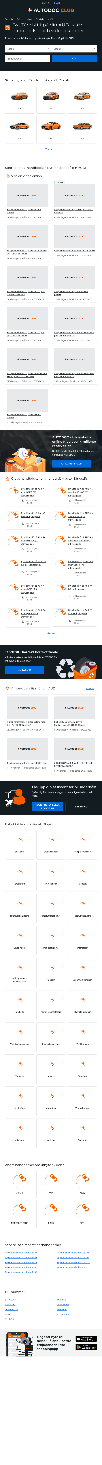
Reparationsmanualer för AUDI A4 (21, 1252)
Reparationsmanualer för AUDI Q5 (73, 1267)
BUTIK (45, 3)
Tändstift (40, 19)
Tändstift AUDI (73, 464)
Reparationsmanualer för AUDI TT (21, 1262)
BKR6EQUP (10, 1299)
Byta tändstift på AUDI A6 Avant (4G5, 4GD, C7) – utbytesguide (80, 492)
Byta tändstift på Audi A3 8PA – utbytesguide (33, 515)
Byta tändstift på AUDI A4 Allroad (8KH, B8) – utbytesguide (33, 589)
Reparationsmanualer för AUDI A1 (21, 1272)
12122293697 (63, 1314)
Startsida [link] (9, 19)
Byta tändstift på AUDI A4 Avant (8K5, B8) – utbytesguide (33, 492)
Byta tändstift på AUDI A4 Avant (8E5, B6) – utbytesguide (33, 613)
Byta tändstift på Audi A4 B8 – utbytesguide (80, 587)
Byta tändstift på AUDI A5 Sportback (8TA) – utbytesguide (80, 565)
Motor (29, 19)
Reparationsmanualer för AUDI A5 (73, 1257)
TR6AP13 (61, 1299)
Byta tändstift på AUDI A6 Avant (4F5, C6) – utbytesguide (80, 516)
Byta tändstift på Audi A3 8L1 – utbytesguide (80, 612)
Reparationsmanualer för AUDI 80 (21, 1267)
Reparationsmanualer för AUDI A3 (21, 1257)
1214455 (9, 1319)
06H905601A (11, 1309)
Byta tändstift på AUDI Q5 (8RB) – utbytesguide (33, 563)
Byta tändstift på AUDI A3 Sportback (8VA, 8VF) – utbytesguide (80, 540)
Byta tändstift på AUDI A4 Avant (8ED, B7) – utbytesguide (33, 540)
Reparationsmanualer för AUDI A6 (73, 1252)
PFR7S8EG (10, 1304)
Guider (20, 19)
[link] (27, 201)
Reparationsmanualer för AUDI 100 (73, 1262)
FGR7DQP (62, 1309)
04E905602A (63, 1304)
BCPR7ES (9, 1314)
